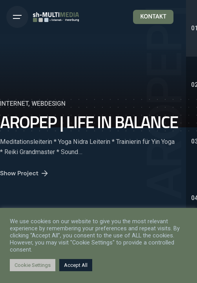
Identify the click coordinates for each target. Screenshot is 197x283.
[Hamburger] (17, 17)
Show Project (24, 175)
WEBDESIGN (48, 103)
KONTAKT (153, 16)
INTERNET (14, 103)
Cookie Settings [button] (33, 265)
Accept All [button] (76, 265)
